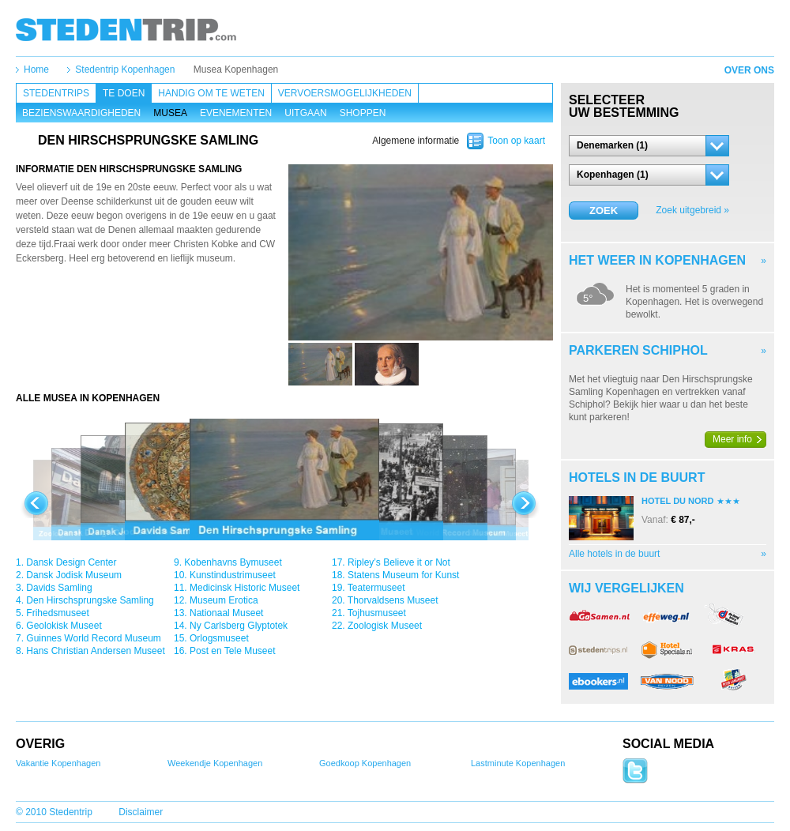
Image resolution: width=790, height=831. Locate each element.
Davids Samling (59, 587)
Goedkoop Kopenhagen (365, 763)
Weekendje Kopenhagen (214, 763)
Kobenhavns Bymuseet (232, 562)
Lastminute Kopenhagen (518, 763)
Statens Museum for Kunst (403, 575)
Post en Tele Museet (233, 650)
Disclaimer (140, 812)
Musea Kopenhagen (236, 69)
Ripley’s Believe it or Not (399, 562)
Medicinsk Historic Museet (244, 587)
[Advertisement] (152, 309)
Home (36, 69)
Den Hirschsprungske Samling (89, 600)
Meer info (732, 439)
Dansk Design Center (71, 562)
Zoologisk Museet (385, 625)
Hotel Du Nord (677, 501)
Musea (170, 112)
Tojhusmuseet (377, 613)
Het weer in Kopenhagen (657, 260)
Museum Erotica (224, 600)
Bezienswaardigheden (81, 112)
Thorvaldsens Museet (393, 600)
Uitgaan (305, 112)
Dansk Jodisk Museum (74, 575)
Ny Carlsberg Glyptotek (239, 625)
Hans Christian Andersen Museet (95, 650)
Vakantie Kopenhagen (58, 763)
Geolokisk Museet (63, 625)
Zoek (603, 210)
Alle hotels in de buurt (614, 553)
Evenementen (236, 112)
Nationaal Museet (226, 613)
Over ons (749, 70)
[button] (649, 145)
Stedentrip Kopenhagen (125, 69)
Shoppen (363, 112)
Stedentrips (56, 93)
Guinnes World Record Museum (93, 638)
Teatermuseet (376, 587)
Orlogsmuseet (219, 638)
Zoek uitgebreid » (692, 210)
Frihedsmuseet (57, 613)
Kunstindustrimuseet (233, 575)
